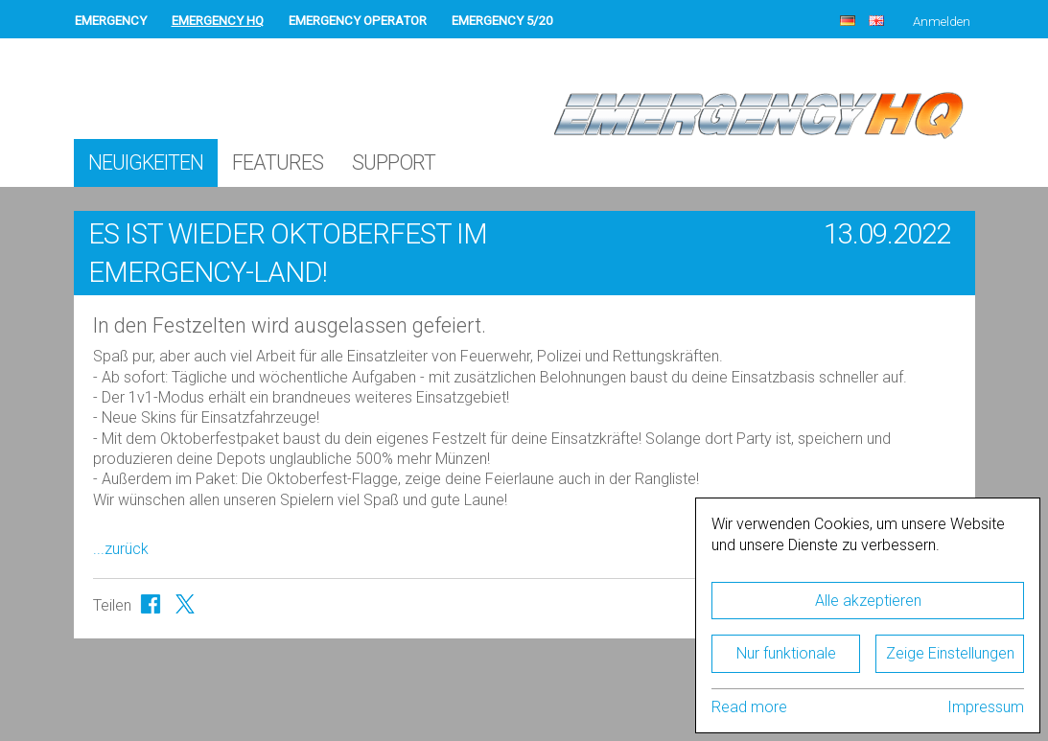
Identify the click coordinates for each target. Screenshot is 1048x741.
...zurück (121, 549)
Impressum (985, 707)
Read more (749, 707)
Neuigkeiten (145, 162)
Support (393, 162)
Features (277, 162)
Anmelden (941, 21)
